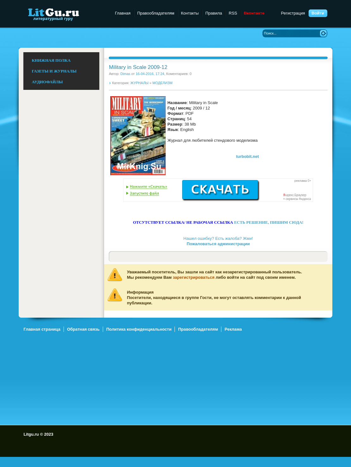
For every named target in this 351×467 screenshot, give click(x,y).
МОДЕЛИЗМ (162, 83)
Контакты (190, 13)
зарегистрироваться (194, 277)
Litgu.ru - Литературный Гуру (65, 14)
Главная (122, 13)
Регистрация (293, 13)
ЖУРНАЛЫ (139, 83)
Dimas (125, 74)
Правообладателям (155, 13)
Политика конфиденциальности (138, 329)
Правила (213, 13)
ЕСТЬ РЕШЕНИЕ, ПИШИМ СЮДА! (268, 222)
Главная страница (41, 329)
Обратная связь (83, 329)
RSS (233, 13)
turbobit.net (247, 156)
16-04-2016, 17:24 (150, 74)
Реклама (233, 329)
